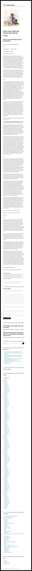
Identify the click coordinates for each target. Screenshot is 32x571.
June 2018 (5, 478)
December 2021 (6, 429)
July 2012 (5, 508)
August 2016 (6, 504)
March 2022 (6, 426)
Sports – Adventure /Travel (8, 545)
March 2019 (6, 468)
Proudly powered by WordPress (13, 568)
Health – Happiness (7, 527)
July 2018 (5, 477)
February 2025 (6, 385)
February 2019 (6, 469)
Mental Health (6, 539)
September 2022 (6, 419)
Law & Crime (6, 538)
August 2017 (6, 490)
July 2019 (5, 463)
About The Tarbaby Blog (8, 517)
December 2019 (6, 457)
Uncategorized (6, 551)
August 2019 (6, 462)
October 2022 (6, 418)
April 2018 (5, 481)
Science (5, 544)
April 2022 (6, 425)
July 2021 (5, 435)
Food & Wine (6, 524)
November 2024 (6, 388)
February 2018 (6, 483)
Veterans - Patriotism (16, 282)
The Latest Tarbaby (7, 547)
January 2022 (6, 428)
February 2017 (6, 497)
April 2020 (6, 453)
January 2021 (6, 442)
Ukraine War (6, 550)
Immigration (6, 532)
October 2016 (6, 502)
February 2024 (6, 399)
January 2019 (6, 470)
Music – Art (6, 540)
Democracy (6, 519)
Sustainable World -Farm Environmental (11, 546)
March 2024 (6, 398)
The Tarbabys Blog (9, 5)
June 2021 (5, 436)
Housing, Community (7, 531)
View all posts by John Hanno (7, 278)
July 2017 (5, 491)
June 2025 (5, 380)
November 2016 (6, 501)
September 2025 (6, 378)
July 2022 (5, 421)
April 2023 (6, 411)
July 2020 (5, 449)
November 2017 (6, 487)
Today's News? (11, 282)
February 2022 (6, 427)
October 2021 (6, 432)
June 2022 (5, 422)
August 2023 (6, 406)
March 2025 (6, 384)
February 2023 (6, 413)
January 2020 (6, 456)
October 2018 (6, 474)
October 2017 (6, 488)
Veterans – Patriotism (7, 552)
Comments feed (6, 562)
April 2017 (5, 495)
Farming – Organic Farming (9, 523)
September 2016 (6, 503)
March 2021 (6, 440)
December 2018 (6, 471)
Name (4, 305)
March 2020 (6, 454)
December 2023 (6, 401)
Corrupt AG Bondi (7, 363)
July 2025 (5, 379)
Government (6, 525)
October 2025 (6, 377)
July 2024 (5, 393)
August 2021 (6, 434)
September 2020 (6, 447)
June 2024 (5, 394)
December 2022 (6, 415)
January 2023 (6, 414)
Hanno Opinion (6, 526)
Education (5, 520)
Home (5, 530)
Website (4, 313)
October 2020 (6, 446)
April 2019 (5, 467)
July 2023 (5, 407)
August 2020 (6, 448)
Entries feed (6, 561)
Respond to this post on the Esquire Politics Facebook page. (12, 269)
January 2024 (6, 400)
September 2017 (6, 489)
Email (4, 309)
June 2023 (5, 408)
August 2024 (6, 392)
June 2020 (5, 450)
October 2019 (6, 460)
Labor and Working (7, 537)
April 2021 (5, 439)
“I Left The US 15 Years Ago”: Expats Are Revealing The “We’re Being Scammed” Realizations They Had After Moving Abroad (13, 356)
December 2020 (6, 443)
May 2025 (5, 381)
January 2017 (6, 498)
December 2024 (6, 387)
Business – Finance (7, 518)
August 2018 (6, 476)
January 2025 (6, 386)
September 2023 (6, 405)
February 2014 (6, 505)
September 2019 (6, 461)
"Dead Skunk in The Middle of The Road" (11, 516)
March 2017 (6, 496)
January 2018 (6, 484)
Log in (5, 560)
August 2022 (6, 420)
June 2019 (5, 464)
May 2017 (5, 494)
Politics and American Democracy (9, 541)
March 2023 (6, 412)
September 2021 (6, 433)
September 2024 (6, 391)
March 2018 (6, 482)
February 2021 (6, 441)
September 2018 (6, 475)
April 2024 (6, 397)
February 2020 (6, 455)
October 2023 (6, 404)
